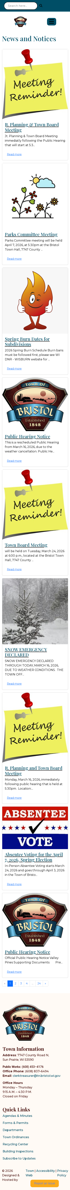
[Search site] (21, 6)
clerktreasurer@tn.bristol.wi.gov (36, 1076)
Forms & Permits (15, 1123)
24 (39, 983)
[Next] (45, 983)
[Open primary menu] (51, 21)
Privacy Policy (62, 1173)
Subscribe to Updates (19, 1158)
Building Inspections (18, 1151)
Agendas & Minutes (17, 1116)
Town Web (30, 1173)
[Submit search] (40, 5)
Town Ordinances (16, 1137)
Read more (14, 154)
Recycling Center (15, 1144)
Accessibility (45, 1171)
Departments (13, 1130)
